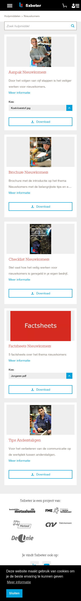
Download (40, 121)
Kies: (11, 101)
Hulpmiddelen (12, 16)
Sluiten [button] (14, 593)
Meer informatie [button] (19, 582)
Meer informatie (19, 92)
